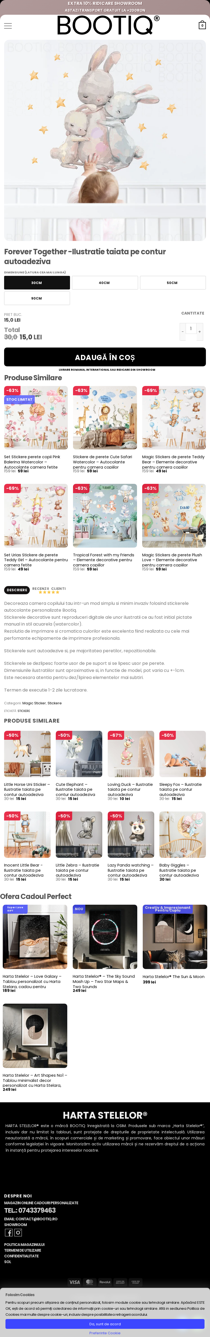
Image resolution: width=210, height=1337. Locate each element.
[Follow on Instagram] (18, 1233)
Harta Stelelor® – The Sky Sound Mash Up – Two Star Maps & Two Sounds (104, 982)
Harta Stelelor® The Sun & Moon (174, 977)
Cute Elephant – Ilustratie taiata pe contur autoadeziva (75, 790)
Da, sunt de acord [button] (105, 1324)
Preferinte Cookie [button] (105, 1333)
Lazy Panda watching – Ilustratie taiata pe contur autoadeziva (131, 871)
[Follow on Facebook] (9, 1233)
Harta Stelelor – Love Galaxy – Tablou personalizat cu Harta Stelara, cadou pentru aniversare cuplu (32, 984)
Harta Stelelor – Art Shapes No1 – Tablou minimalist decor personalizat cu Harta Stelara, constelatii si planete (35, 1083)
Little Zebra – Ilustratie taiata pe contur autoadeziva (77, 871)
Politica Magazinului (24, 1245)
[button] (8, 26)
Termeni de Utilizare (22, 1251)
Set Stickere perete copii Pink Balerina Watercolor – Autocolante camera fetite (32, 462)
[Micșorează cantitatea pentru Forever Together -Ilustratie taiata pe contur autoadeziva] (183, 332)
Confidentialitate (21, 1256)
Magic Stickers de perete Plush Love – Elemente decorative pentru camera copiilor (172, 560)
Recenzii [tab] (41, 589)
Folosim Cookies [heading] (19, 1294)
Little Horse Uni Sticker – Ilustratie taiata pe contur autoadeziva (27, 790)
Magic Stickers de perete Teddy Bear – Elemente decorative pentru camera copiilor (173, 462)
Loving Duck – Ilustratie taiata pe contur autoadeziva (130, 790)
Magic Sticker (34, 703)
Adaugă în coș (105, 358)
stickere (24, 712)
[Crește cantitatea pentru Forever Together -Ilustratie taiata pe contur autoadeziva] (200, 332)
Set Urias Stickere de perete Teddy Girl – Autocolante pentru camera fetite (36, 560)
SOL (7, 1262)
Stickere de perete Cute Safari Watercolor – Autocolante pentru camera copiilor (102, 462)
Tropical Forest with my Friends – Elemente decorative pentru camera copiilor (103, 560)
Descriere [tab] (17, 590)
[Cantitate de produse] (191, 328)
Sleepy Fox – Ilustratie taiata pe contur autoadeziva (180, 790)
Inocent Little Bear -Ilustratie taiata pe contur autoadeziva (23, 871)
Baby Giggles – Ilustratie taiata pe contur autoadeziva (179, 871)
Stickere (55, 703)
